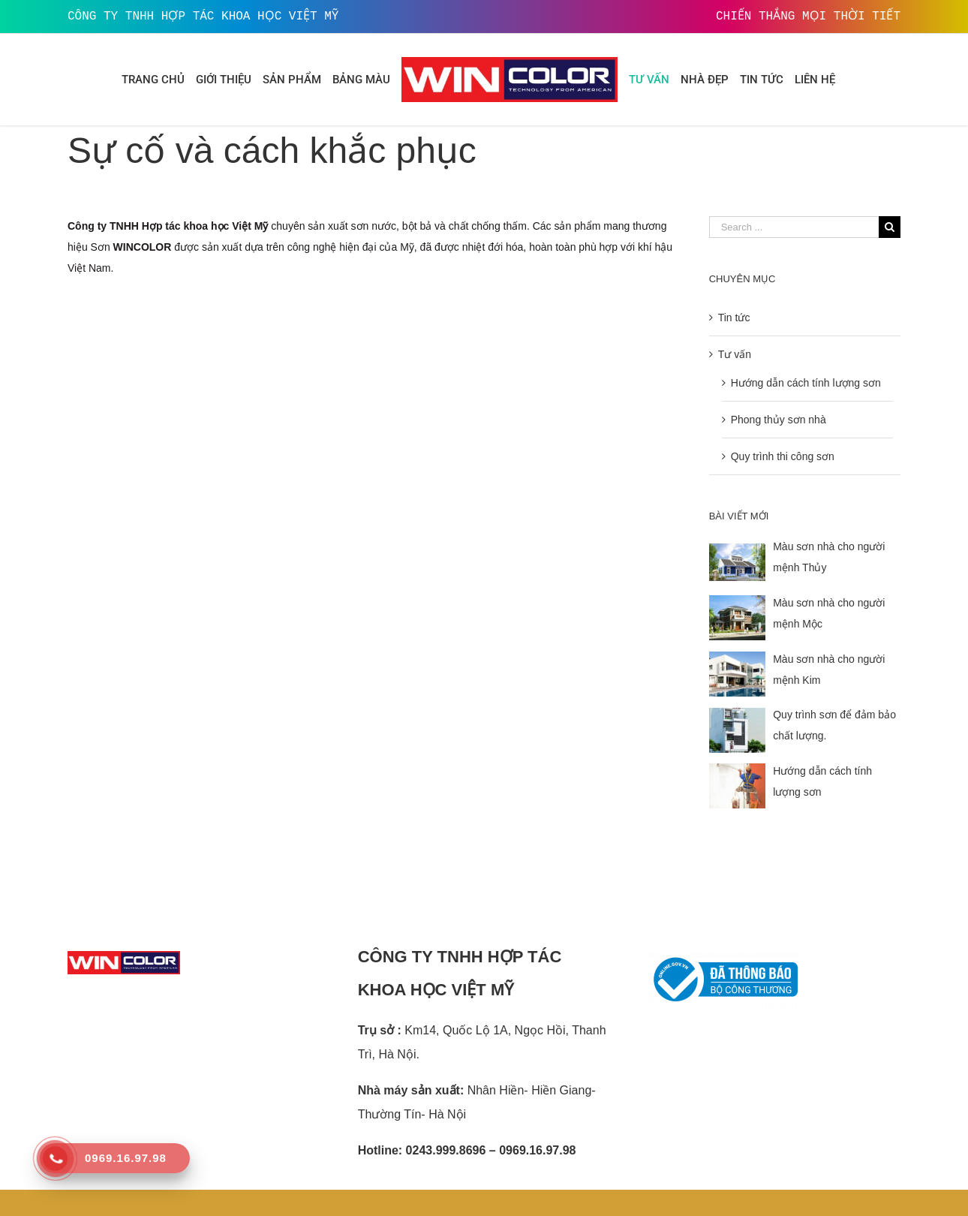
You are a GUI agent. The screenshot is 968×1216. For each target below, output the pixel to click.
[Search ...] (794, 227)
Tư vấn (734, 354)
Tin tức (734, 318)
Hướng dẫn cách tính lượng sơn (806, 383)
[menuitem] (153, 79)
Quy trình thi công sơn (782, 456)
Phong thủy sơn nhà (778, 420)
